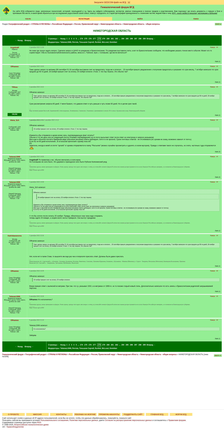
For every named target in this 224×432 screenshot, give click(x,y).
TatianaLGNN (65, 42)
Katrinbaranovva (15, 236)
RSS (39, 422)
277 (94, 39)
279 (103, 39)
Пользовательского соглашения (54, 420)
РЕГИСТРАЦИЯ (84, 19)
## (217, 47)
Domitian (113, 42)
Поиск (195, 19)
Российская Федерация (62, 24)
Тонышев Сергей (86, 42)
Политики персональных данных (83, 420)
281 (112, 39)
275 (85, 39)
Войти (140, 19)
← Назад (19, 40)
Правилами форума (177, 420)
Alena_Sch (14, 120)
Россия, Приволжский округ (86, 24)
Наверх (212, 47)
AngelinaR (14, 48)
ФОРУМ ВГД (181, 414)
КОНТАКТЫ (61, 414)
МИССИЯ (37, 414)
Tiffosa (15, 87)
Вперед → (29, 40)
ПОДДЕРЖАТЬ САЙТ (133, 414)
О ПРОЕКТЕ (13, 414)
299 (144, 39)
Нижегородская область (111, 24)
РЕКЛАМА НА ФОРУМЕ (85, 414)
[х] (129, 2)
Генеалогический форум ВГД (117, 7)
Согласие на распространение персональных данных (128, 420)
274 (81, 39)
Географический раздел (18, 24)
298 (139, 39)
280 (108, 39)
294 (122, 39)
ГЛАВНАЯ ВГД (157, 414)
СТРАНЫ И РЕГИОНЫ (40, 24)
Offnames (15, 67)
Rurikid (98, 42)
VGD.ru (28, 19)
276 (90, 39)
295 (127, 39)
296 (131, 39)
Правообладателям (14, 427)
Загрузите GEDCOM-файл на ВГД (110, 2)
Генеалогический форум (12, 354)
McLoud (105, 42)
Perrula (75, 42)
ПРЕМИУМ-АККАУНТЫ (109, 414)
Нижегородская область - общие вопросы (141, 24)
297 (135, 39)
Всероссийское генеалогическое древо (31, 425)
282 (116, 39)
